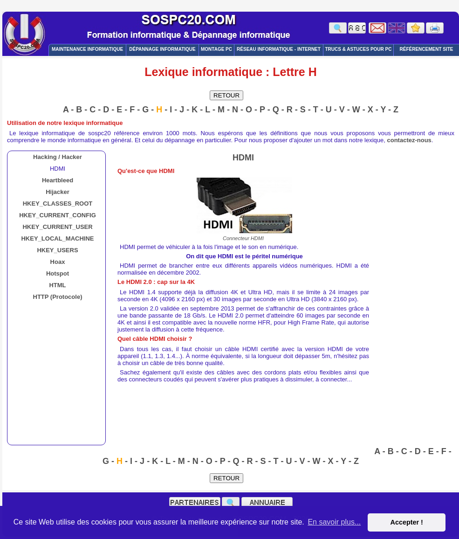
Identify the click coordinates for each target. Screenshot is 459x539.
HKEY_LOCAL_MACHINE (57, 238)
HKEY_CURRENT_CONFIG (57, 215)
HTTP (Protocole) (57, 296)
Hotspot (57, 273)
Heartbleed (57, 180)
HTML (57, 285)
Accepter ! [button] (406, 522)
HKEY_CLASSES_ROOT (58, 203)
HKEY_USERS (57, 250)
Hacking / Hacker (57, 156)
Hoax (57, 261)
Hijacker (57, 191)
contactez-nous (409, 140)
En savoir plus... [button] (334, 522)
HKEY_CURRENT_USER (57, 226)
